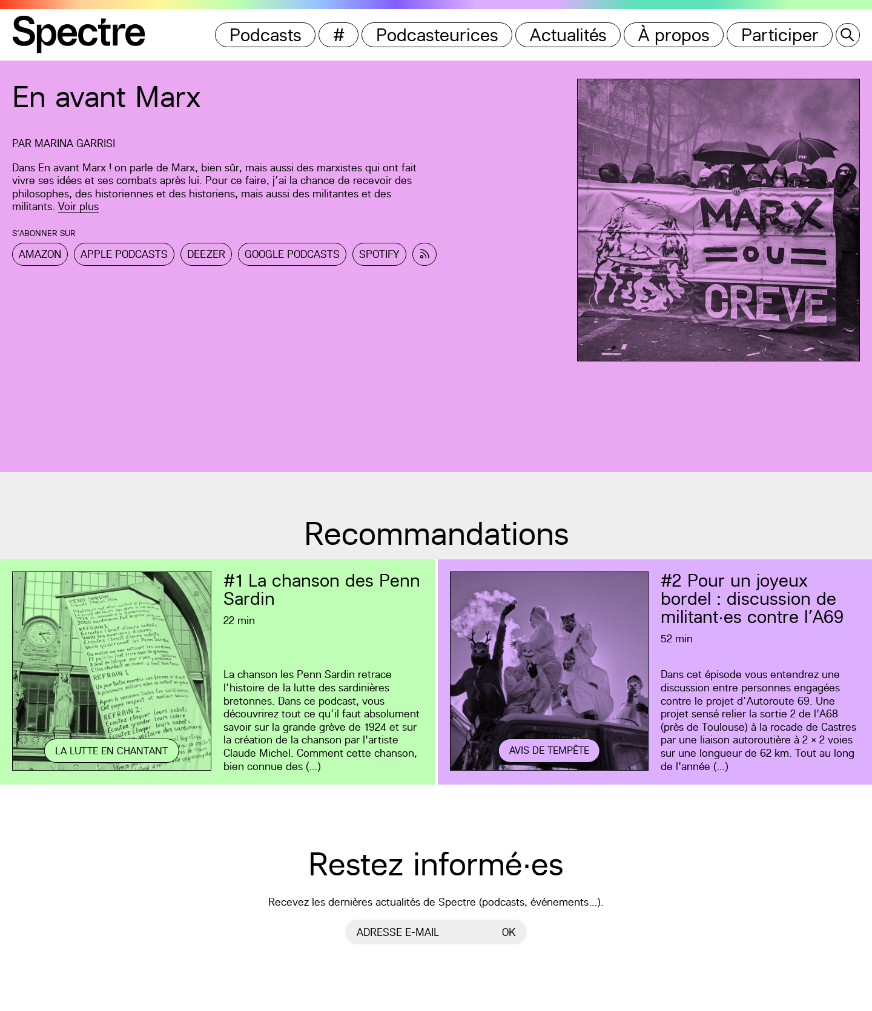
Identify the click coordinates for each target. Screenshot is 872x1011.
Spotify (379, 254)
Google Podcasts (292, 254)
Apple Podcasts (124, 254)
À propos (674, 34)
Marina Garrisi (75, 143)
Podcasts (266, 34)
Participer (780, 34)
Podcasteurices (437, 34)
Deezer (206, 254)
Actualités (568, 34)
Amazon (40, 254)
